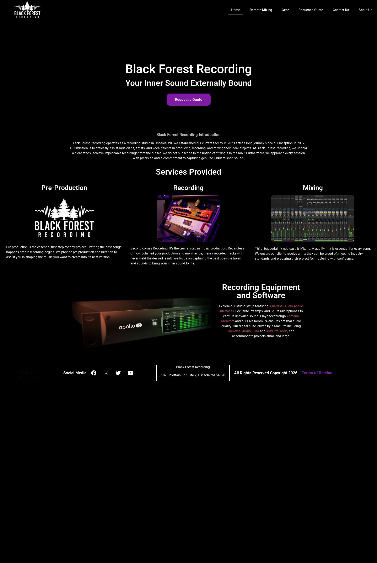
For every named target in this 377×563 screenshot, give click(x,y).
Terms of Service (317, 372)
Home (235, 10)
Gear (285, 10)
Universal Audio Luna (243, 331)
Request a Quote (310, 10)
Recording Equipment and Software (261, 291)
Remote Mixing (261, 10)
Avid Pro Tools (276, 331)
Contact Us (341, 10)
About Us (365, 10)
